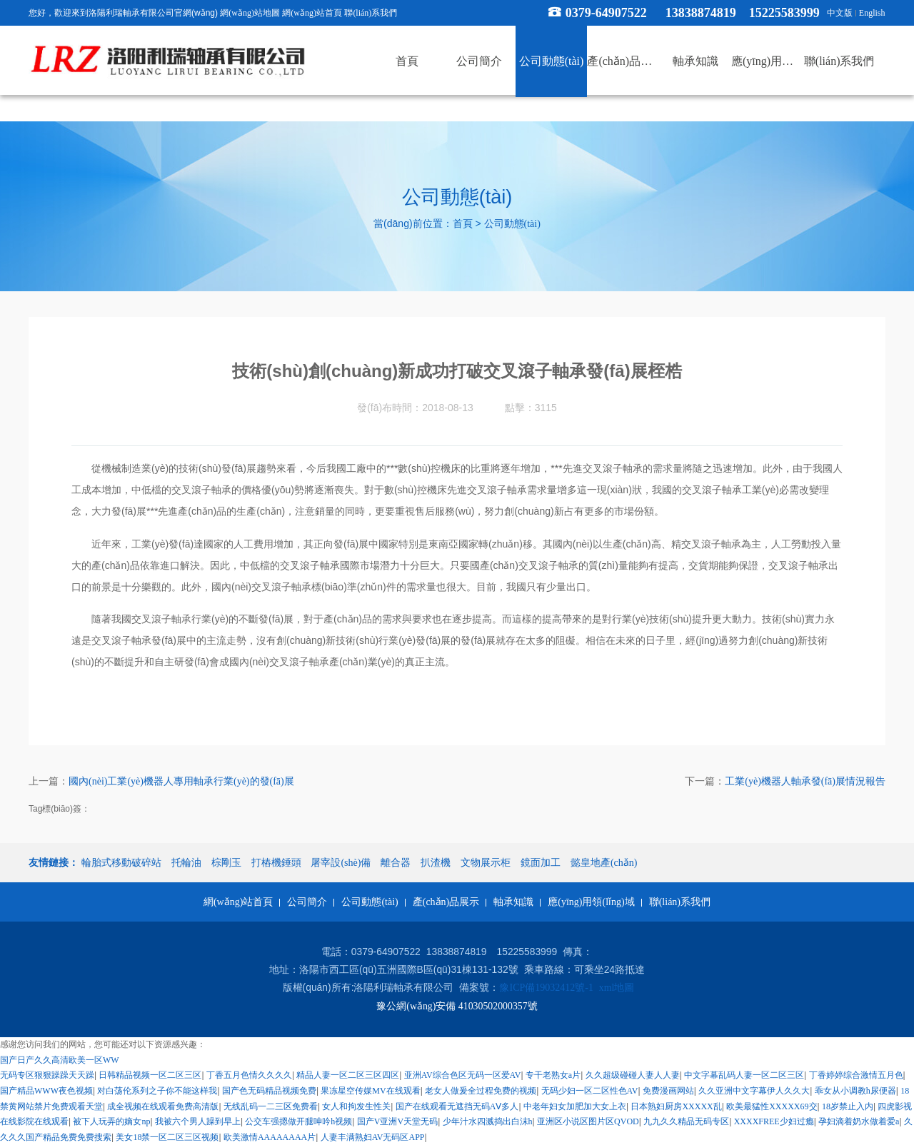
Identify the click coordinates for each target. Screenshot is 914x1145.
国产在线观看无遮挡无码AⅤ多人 (457, 1106)
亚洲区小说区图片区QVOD (588, 1121)
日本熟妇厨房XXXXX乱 (676, 1106)
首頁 (463, 224)
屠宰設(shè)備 (341, 863)
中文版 (840, 13)
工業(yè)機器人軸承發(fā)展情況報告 (805, 782)
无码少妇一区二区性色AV (589, 1091)
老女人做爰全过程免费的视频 (480, 1091)
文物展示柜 (486, 863)
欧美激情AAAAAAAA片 (270, 1137)
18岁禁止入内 (847, 1106)
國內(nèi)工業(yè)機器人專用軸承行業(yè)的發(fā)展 (181, 782)
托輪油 (186, 863)
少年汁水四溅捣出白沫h (488, 1121)
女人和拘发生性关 (356, 1106)
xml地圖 (617, 989)
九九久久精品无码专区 (686, 1121)
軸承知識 (513, 902)
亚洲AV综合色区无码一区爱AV (462, 1075)
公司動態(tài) (512, 224)
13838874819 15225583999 (743, 13)
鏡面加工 (541, 863)
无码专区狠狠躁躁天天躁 (47, 1075)
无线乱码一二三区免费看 (271, 1106)
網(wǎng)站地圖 (250, 13)
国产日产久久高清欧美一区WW (59, 1060)
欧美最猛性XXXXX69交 (771, 1106)
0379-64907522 (606, 13)
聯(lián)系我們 (370, 13)
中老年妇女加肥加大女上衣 (574, 1106)
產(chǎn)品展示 (446, 902)
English (872, 13)
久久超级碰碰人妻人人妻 (633, 1075)
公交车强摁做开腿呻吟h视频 (298, 1121)
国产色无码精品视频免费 (269, 1091)
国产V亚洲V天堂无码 (397, 1121)
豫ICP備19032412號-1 (546, 989)
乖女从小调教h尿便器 (855, 1091)
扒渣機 (436, 863)
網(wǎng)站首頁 (312, 13)
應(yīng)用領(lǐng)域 (591, 902)
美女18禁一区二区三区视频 (167, 1137)
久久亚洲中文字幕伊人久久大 (754, 1091)
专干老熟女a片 (553, 1075)
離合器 (396, 863)
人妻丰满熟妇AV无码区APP (373, 1137)
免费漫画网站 (668, 1091)
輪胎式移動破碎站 (121, 863)
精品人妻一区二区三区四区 (347, 1075)
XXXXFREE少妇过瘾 (774, 1121)
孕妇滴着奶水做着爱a (858, 1121)
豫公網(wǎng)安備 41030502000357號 (457, 1007)
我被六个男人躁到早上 (198, 1121)
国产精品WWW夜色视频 (46, 1091)
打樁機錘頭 (276, 863)
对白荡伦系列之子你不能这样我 (157, 1091)
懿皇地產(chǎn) (604, 863)
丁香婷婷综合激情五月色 (856, 1075)
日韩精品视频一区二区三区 (150, 1075)
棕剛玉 (226, 863)
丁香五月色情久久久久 (249, 1075)
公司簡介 (307, 902)
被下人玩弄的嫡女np (111, 1121)
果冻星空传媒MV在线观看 (370, 1091)
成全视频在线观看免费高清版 (163, 1106)
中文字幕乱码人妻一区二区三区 (744, 1075)
